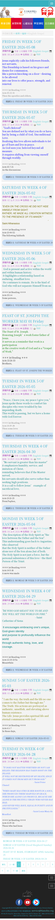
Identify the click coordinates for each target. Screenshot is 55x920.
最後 (23, 870)
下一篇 (15, 870)
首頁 (18, 33)
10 (8, 870)
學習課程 (38, 23)
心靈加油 (27, 23)
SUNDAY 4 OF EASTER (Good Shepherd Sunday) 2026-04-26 (27, 846)
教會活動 (5, 23)
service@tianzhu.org (43, 910)
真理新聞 (16, 23)
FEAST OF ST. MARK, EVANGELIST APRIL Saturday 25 (28, 853)
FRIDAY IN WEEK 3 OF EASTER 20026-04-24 (25, 858)
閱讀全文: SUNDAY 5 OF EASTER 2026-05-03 (27, 738)
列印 (36, 54)
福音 (24, 33)
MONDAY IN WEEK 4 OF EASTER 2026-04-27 (25, 841)
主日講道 (49, 23)
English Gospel (41, 51)
